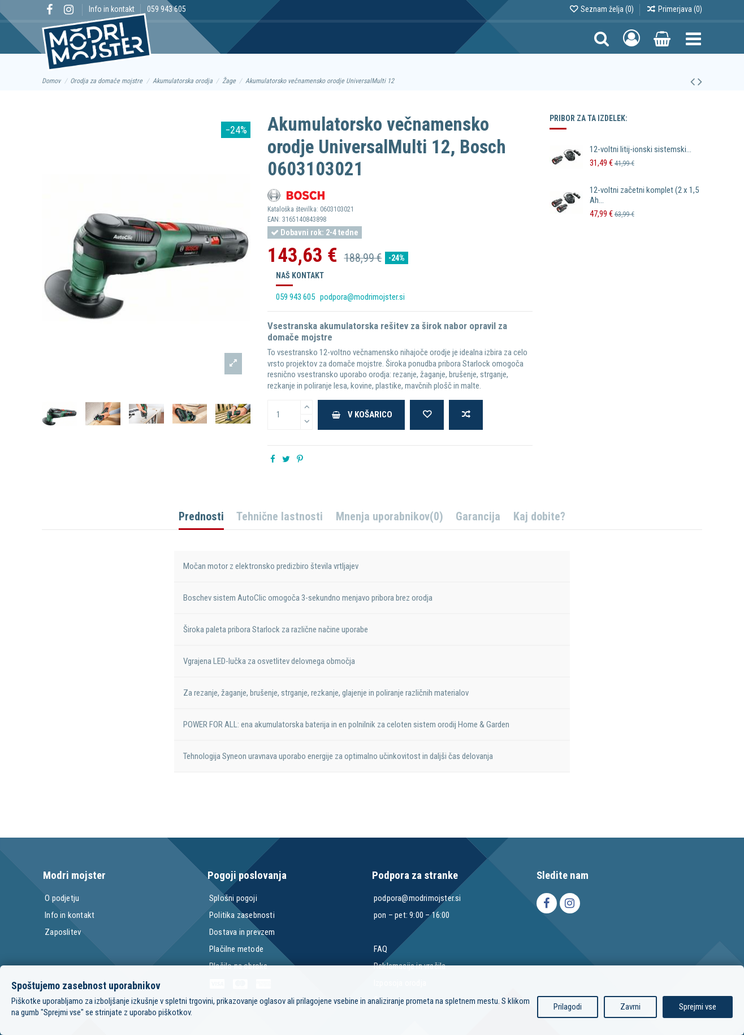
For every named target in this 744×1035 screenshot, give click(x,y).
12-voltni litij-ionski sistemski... (640, 149)
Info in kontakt (112, 9)
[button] (693, 38)
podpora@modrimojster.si (362, 297)
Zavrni (630, 1007)
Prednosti (201, 517)
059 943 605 (166, 9)
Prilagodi (567, 1007)
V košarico (361, 414)
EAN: (273, 219)
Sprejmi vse (697, 1007)
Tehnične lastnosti (279, 517)
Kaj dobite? (539, 517)
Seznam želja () (602, 9)
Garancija (478, 517)
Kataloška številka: (292, 209)
